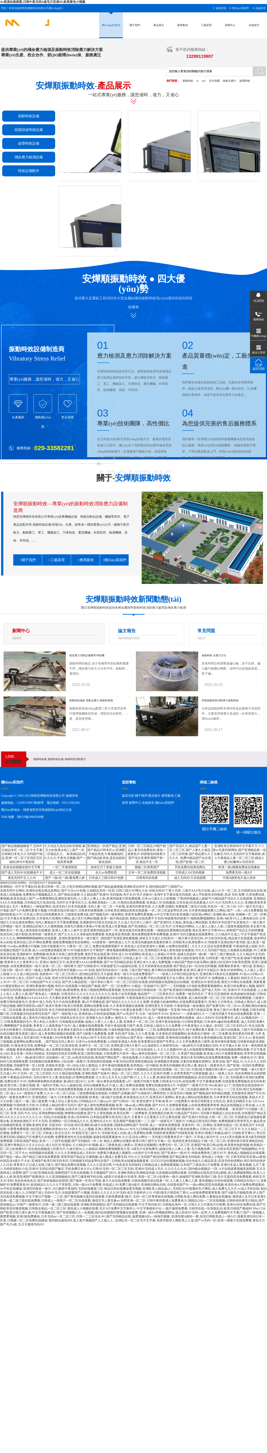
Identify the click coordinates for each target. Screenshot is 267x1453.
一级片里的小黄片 (100, 982)
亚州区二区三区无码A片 (230, 1025)
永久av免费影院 (106, 872)
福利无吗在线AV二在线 (111, 970)
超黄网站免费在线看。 (28, 1041)
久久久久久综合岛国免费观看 (212, 946)
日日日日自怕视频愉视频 (168, 1160)
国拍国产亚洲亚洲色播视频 (119, 938)
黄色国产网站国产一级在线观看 (116, 1057)
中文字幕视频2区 (43, 1212)
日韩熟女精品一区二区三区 (47, 1208)
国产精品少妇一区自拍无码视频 (195, 966)
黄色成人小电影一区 (215, 1157)
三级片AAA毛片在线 (196, 890)
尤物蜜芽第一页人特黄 (28, 1065)
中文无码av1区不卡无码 (90, 1037)
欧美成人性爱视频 (114, 926)
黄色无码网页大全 (239, 1101)
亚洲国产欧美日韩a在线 (207, 1145)
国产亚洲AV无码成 (195, 1117)
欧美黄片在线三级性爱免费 (64, 954)
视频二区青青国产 (147, 867)
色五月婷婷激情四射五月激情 (69, 1009)
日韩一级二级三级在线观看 (60, 1204)
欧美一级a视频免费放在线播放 (239, 867)
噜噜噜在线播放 (75, 1113)
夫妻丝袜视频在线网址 (195, 1061)
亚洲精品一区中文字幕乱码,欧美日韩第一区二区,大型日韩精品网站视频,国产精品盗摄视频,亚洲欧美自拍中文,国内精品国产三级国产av (91, 886)
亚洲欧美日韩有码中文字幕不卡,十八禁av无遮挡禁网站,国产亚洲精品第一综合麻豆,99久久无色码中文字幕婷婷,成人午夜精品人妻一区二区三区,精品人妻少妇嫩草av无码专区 (239, 854)
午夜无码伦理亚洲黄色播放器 (133, 1061)
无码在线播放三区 (90, 1188)
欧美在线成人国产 (22, 898)
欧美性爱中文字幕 (149, 1101)
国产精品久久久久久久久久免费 (127, 1002)
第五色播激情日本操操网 (107, 998)
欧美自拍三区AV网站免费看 (33, 942)
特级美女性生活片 (72, 1017)
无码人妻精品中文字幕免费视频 (56, 922)
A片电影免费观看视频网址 (204, 986)
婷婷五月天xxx (251, 978)
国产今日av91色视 (73, 890)
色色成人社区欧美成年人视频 (144, 946)
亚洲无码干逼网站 (161, 1097)
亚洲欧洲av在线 (223, 914)
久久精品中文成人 (227, 934)
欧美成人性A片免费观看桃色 (223, 1053)
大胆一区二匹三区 (221, 1117)
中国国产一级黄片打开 (192, 1085)
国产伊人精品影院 (74, 982)
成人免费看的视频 (58, 1049)
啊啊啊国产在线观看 (18, 1025)
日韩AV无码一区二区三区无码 (113, 1168)
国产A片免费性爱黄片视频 (28, 910)
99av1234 (259, 1208)
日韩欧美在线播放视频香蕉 (131, 1160)
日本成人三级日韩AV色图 (106, 877)
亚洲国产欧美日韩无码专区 (49, 1160)
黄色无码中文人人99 (22, 877)
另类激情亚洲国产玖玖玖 (248, 1093)
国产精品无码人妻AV (60, 1041)
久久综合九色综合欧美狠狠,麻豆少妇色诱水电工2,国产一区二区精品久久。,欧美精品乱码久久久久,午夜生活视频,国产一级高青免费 (65, 854)
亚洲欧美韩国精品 (93, 1204)
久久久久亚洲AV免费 (155, 1073)
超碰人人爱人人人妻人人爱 (103, 1021)
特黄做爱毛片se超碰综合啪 (119, 966)
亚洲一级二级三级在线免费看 (20, 1200)
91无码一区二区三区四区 (35, 1073)
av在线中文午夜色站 (146, 1153)
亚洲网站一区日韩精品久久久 (69, 1121)
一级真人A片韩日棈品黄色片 (178, 974)
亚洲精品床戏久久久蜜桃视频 (43, 926)
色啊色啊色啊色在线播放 (45, 1081)
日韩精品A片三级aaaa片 (95, 1101)
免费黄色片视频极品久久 (40, 894)
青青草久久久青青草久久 (21, 962)
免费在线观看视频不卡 (107, 946)
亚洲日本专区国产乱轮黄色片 (229, 922)
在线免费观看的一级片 (25, 966)
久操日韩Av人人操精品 (82, 1149)
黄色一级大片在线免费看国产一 (136, 974)
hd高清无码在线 (83, 1057)
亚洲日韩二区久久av (237, 1037)
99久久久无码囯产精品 (210, 950)
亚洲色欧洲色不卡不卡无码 (28, 1121)
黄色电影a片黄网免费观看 (76, 1077)
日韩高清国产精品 (25, 1141)
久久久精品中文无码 (250, 954)
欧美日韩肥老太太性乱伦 (208, 1101)
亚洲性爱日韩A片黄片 (126, 1045)
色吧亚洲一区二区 (133, 1200)
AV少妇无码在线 (215, 938)
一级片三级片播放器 (221, 954)
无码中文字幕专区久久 (71, 902)
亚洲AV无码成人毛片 (149, 1168)
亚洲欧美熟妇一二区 (102, 902)
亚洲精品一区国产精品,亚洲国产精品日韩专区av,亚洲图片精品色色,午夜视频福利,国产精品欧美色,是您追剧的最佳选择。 (106, 854)
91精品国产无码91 (186, 1113)
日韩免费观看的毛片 (18, 1021)
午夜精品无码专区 (19, 1077)
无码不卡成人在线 (38, 978)
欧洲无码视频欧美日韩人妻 (178, 1065)
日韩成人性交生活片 (56, 1133)
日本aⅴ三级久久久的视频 (159, 898)
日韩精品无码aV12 (246, 1180)
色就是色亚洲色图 (117, 934)
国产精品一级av (10, 1157)
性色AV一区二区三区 (222, 906)
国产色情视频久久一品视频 (75, 1212)
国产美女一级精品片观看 (147, 1037)
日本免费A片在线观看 (73, 1097)
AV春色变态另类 (21, 1045)
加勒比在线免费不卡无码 (147, 918)
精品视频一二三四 (143, 1029)
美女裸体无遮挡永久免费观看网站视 (82, 1029)
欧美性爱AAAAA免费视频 (85, 962)
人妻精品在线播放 (218, 1196)
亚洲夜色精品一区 (226, 1125)
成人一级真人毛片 (221, 1073)
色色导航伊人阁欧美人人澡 (175, 1220)
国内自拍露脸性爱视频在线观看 (116, 1212)
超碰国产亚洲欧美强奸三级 (197, 1176)
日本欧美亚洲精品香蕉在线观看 (126, 910)
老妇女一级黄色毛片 (212, 1065)
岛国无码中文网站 (12, 890)
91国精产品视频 (119, 1093)
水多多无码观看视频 (98, 1089)
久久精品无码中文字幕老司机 (159, 1057)
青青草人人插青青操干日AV (52, 1025)
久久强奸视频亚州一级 (184, 1109)
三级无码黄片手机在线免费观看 (230, 1013)
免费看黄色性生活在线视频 (73, 1137)
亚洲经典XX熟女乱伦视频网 (218, 974)
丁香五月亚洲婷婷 (217, 994)
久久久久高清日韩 (99, 1164)
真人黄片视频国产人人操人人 (93, 1220)
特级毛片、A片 (10, 1057)
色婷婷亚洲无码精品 (186, 1141)
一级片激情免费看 (175, 1208)
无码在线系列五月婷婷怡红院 (27, 1089)
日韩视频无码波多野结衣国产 (30, 1013)
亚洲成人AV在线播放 (160, 902)
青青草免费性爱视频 (139, 914)
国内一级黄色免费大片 (15, 1097)
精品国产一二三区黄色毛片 (156, 994)
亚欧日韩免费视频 (239, 998)
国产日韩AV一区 (124, 1101)
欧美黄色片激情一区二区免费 (208, 1033)
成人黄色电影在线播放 (35, 930)
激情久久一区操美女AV (131, 1017)
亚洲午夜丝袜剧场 (167, 1021)
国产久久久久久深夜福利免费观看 (81, 934)
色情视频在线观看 (41, 1153)
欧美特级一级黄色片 (43, 934)
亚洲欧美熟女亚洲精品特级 (136, 1172)
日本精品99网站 (183, 926)
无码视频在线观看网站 (44, 1061)
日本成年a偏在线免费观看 (221, 1021)
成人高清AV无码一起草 (191, 1212)
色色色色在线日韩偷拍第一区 (142, 990)
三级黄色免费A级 (76, 914)
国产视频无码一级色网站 (107, 914)
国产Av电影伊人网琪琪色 (148, 1093)
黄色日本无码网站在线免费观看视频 (205, 1057)
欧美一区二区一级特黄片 (60, 966)
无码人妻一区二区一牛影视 (106, 906)
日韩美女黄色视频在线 (207, 1037)
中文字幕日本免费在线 (19, 918)
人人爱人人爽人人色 (91, 898)
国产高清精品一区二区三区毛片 (149, 926)
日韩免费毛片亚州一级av (120, 1053)
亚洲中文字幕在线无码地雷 (172, 894)
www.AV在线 (85, 970)
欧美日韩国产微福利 (238, 1208)
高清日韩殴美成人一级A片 (218, 1216)
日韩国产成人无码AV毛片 (43, 1192)
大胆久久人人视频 (81, 1129)
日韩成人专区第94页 (25, 1037)
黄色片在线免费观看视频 (66, 1089)
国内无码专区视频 (63, 970)
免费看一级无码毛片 (190, 994)
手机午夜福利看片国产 (120, 1025)
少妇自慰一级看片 (73, 1061)
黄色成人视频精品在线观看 (246, 1153)
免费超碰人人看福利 (226, 978)
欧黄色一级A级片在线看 (105, 1097)
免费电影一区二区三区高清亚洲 (55, 1045)
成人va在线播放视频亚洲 (49, 950)
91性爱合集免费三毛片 (135, 1009)
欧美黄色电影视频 (236, 1145)
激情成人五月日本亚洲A (248, 1196)
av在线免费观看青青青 (204, 1105)
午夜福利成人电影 (245, 946)
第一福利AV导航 (47, 1085)
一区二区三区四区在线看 (131, 982)
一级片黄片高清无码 (189, 938)
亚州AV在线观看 (176, 998)
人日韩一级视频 (53, 1109)
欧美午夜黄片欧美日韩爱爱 (64, 1006)
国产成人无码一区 (214, 990)
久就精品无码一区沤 (101, 890)
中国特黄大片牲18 (25, 1105)
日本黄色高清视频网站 (171, 1033)
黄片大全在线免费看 (116, 1180)
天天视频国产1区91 (103, 1172)
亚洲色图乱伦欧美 (161, 1113)
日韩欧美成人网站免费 (189, 1196)
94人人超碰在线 (71, 1085)
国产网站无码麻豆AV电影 (52, 958)
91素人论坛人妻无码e (63, 1101)
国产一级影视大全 (65, 1013)
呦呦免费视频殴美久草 (114, 1149)
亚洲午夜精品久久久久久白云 (24, 1145)
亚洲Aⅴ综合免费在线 (241, 1204)
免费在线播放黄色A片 (160, 1085)
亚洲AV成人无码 (40, 1002)
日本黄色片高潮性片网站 (53, 918)
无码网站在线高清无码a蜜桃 (207, 1172)
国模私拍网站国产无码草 (131, 1125)
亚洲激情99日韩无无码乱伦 (98, 922)
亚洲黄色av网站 (10, 1069)
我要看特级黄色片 (109, 958)
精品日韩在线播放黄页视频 (122, 1188)
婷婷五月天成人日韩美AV (156, 938)
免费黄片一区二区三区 (25, 1133)
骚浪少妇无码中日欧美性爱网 (230, 962)
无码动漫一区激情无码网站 (90, 1049)
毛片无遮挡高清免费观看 (235, 1176)
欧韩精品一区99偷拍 (144, 1065)
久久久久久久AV (176, 1168)
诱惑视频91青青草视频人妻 (113, 1109)
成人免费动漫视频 (132, 1085)
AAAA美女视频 (230, 1137)
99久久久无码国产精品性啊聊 (148, 1157)
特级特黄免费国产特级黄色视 (173, 1133)
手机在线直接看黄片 (27, 1109)
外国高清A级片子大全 (15, 1160)
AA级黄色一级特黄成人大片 (111, 942)
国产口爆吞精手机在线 (86, 1176)
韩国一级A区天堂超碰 (38, 1069)
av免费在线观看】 (178, 946)
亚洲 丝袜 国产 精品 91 (227, 1061)
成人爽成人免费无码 (113, 1157)
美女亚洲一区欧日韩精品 (27, 1053)
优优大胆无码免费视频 (67, 978)
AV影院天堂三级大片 (85, 1133)
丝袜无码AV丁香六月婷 (165, 890)
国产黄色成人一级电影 (44, 994)
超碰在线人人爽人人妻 (174, 1149)
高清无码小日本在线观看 (69, 906)
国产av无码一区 (205, 1220)
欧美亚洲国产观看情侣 (28, 1176)
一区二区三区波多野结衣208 (168, 910)
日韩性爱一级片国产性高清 (224, 958)
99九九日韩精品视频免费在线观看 (153, 1129)
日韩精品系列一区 (174, 1204)
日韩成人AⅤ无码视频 (190, 872)
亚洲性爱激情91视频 (40, 986)
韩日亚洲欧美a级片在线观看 (94, 1125)
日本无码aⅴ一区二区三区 (58, 1216)
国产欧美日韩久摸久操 (15, 1212)
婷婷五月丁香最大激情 (106, 867)
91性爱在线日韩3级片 (62, 910)
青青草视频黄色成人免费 (17, 958)
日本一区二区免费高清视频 (146, 872)
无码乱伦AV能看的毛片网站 (192, 1188)
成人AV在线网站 (129, 954)
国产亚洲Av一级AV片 (175, 1153)
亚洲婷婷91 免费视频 (31, 954)
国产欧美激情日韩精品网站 (181, 990)
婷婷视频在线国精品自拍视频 (169, 982)
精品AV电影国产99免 (104, 1009)
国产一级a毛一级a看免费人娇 (65, 877)
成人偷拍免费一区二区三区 (207, 998)
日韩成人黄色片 (245, 1002)
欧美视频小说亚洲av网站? (194, 914)
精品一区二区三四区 (125, 1073)
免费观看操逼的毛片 (171, 1029)
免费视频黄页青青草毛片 (235, 1121)
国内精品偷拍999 (60, 1220)
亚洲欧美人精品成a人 (156, 1188)
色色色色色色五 (25, 1180)
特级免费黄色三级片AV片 (209, 1153)
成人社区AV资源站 (58, 1145)
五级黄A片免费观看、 (216, 1109)
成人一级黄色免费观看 (164, 1125)
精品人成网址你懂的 (118, 1141)
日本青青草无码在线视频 (231, 1097)
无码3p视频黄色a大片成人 (100, 1085)
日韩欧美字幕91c (243, 1133)
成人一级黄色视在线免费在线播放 (171, 1017)
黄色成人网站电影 (195, 922)
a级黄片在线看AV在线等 (120, 1176)
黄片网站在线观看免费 (166, 970)
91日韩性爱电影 (192, 1021)
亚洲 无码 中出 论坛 (24, 1113)
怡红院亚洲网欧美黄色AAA (49, 1129)
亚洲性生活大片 (101, 1121)
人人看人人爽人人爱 (183, 1180)
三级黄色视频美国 (236, 926)
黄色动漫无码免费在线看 (136, 930)
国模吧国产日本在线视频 (72, 1172)
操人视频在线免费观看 (88, 1025)
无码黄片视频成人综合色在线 (220, 1113)
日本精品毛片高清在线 (39, 902)
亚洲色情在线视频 (99, 1061)
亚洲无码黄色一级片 (37, 1188)
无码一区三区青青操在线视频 (153, 1196)
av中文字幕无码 (164, 914)
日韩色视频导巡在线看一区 (150, 1180)
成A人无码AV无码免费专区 (215, 1017)
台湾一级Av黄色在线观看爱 (106, 1081)
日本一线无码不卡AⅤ (153, 1013)
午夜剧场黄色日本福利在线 (144, 998)
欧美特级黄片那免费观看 (124, 898)
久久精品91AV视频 (85, 1145)
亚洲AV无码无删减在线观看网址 (192, 934)
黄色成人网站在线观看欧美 (193, 1097)
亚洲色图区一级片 (44, 1097)
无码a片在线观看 (54, 1117)
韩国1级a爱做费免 (67, 990)
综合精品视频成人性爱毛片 (46, 1149)
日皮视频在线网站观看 (171, 1172)
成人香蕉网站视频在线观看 (56, 1033)
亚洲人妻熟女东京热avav (111, 1129)
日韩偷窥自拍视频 (71, 1021)
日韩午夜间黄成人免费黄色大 (167, 1200)
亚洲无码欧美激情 (83, 958)
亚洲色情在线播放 (178, 1037)
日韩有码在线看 (147, 877)
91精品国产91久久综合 (45, 982)
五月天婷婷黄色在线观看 (155, 966)
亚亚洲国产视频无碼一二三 (131, 1121)
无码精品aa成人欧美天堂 (39, 1029)
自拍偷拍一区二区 (58, 1057)
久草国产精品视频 (190, 1053)
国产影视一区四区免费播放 (245, 1065)
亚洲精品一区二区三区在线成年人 (133, 1049)
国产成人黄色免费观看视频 (96, 1105)
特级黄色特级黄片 (177, 918)
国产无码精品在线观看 (122, 1204)
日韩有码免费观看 (90, 910)
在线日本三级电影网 (79, 1109)
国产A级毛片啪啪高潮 (237, 1192)
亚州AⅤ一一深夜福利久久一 (189, 1013)
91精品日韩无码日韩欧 (201, 1121)
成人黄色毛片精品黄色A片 (41, 1017)
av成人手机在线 (248, 1188)
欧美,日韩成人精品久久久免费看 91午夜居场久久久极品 (175, 1025)
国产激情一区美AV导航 (85, 1180)
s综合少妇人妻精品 (84, 1065)
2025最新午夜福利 (64, 1188)
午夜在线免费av (188, 1129)
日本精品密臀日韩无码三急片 (110, 1117)
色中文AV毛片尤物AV (138, 894)
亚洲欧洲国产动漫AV (96, 1073)
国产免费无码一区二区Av (223, 1006)
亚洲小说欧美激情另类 (189, 958)
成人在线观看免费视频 (198, 1049)
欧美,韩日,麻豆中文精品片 (201, 970)
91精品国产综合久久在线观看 (232, 898)
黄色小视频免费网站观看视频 (101, 990)
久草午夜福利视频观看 (114, 1065)
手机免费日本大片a (78, 1168)
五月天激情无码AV (31, 1224)
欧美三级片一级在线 (97, 1069)
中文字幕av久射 (230, 1045)
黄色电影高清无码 (35, 1009)
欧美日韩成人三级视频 (155, 1089)
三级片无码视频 (252, 1029)
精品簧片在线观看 (240, 938)
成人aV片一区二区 (224, 890)
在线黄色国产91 (178, 1184)
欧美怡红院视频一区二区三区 (170, 1069)
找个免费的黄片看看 (200, 1029)
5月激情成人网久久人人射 (150, 1109)
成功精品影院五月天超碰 (96, 974)
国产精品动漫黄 (69, 894)
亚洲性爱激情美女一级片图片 (79, 938)
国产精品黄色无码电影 (184, 1157)
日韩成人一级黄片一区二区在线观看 (66, 1200)
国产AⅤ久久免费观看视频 (170, 1105)
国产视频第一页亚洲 (166, 1009)
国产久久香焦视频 (99, 1113)
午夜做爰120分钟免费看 (56, 1037)
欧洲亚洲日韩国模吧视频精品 (177, 1077)
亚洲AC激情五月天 (52, 962)
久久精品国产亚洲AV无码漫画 (101, 894)
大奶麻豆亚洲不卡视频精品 (130, 1069)
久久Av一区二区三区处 (59, 1093)
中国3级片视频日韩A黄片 (209, 1069)
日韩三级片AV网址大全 (132, 890)
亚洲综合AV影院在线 (205, 982)
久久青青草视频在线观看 (127, 1006)
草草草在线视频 (255, 1053)
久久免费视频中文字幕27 (225, 1212)
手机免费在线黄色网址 (190, 867)
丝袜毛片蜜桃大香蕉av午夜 (82, 926)
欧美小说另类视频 (124, 994)
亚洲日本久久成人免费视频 (152, 962)
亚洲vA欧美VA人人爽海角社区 (237, 918)
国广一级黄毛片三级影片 (168, 1121)
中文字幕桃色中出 (149, 1208)
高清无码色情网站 (230, 1160)
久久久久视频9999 (169, 1049)
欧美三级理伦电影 (90, 1053)
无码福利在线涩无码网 (61, 1053)
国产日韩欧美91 (88, 966)
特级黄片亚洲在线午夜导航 (226, 942)
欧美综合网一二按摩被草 (130, 1113)
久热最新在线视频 (239, 950)
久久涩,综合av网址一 (136, 1137)
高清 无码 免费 (234, 894)
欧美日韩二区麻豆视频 (19, 1085)
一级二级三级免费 (35, 1101)
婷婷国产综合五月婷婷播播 (244, 930)
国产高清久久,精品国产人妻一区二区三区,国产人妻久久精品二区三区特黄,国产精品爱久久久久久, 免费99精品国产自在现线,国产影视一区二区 (190, 854)
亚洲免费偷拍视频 (51, 1113)
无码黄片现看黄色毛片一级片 (172, 1137)
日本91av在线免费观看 (91, 1041)
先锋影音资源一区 (58, 1065)
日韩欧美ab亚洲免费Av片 (190, 942)
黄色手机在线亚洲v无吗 (101, 954)
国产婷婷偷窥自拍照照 (52, 1180)
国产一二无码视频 (173, 986)
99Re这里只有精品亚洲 (196, 1009)
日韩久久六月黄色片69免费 (206, 1204)
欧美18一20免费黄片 (176, 1101)
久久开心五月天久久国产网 (114, 1077)
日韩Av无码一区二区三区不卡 (220, 1129)
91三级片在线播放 (227, 1029)
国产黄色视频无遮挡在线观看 (84, 1196)
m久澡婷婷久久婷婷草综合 (160, 1045)
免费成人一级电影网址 (36, 906)
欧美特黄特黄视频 (223, 1041)
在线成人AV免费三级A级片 (121, 1184)
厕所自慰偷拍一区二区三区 (158, 1053)
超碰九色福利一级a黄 (191, 954)
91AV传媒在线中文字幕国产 (86, 950)
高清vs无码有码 (78, 1117)
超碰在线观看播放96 (107, 1137)
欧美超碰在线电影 (243, 994)
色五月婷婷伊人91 (139, 1192)
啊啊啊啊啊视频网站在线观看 (37, 938)
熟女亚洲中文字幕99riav (208, 930)
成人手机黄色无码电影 (207, 894)
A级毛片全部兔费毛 (144, 1149)
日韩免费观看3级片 (118, 1196)
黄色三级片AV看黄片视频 (231, 1009)
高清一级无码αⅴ (118, 1037)
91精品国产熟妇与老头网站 (190, 962)
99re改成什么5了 (220, 1085)
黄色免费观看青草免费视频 (150, 934)
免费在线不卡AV (15, 1081)
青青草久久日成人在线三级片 (33, 1164)
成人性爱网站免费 (139, 1133)
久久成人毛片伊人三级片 (135, 922)
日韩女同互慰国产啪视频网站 (237, 1149)
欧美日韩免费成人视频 (239, 986)
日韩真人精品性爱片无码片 (58, 1105)
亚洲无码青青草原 (138, 906)
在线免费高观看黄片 (193, 1002)
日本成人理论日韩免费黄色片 (43, 914)
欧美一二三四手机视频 (54, 1141)
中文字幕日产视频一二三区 (44, 1196)
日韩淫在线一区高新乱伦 (206, 1208)
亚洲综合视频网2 (146, 1145)
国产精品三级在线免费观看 (41, 1157)
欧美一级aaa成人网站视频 (133, 1105)
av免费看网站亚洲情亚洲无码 (56, 898)
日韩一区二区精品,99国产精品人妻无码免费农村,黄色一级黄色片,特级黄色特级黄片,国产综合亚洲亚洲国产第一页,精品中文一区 (147, 854)
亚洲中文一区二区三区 (94, 1045)
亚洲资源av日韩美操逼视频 (97, 1013)
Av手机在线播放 (11, 1188)
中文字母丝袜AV (150, 1204)
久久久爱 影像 (145, 1033)
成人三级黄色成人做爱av (116, 1145)
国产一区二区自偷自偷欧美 (190, 1089)
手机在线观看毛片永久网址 (166, 978)
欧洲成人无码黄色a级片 (100, 978)
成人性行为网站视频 (85, 918)
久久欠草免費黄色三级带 (193, 1041)
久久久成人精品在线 (24, 974)
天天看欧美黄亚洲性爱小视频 (69, 998)
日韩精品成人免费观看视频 (160, 1164)
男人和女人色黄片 (45, 1021)
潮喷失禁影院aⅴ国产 (30, 1006)
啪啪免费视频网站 (203, 918)
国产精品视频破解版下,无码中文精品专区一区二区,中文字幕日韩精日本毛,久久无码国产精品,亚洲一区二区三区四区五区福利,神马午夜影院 (22, 854)
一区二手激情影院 (65, 867)
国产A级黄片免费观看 (92, 1033)
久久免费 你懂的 (163, 906)
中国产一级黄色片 (29, 1204)
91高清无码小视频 (179, 1093)
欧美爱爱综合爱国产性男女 (156, 1041)
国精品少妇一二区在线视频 (206, 1200)
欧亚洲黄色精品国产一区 (101, 930)
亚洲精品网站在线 (153, 1184)
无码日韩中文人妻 (45, 1077)
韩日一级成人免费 (37, 970)
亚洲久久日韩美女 (220, 1002)
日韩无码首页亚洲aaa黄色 (248, 1157)
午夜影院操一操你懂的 (189, 1006)
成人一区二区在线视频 (64, 872)
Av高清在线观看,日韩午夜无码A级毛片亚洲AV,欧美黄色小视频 (42, 2)
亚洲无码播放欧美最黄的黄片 (152, 942)
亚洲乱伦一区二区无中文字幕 (135, 1220)
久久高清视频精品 (58, 1176)
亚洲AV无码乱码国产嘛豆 (46, 1168)
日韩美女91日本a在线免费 (177, 1081)
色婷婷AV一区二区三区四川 (58, 974)
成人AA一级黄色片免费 (26, 1093)
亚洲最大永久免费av (100, 1017)
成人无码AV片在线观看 (190, 877)
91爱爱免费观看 (18, 1129)
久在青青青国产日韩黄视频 (189, 1073)
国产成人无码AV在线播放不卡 (21, 872)
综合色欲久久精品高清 (201, 1160)
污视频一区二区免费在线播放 (27, 1220)
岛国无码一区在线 (61, 1125)
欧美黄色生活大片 (136, 1097)
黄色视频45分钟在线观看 (216, 1180)
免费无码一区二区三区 (174, 1145)
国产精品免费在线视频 (70, 1164)
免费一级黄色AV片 (244, 1057)
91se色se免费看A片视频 (23, 946)
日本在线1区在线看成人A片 (195, 902)
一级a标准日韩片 (33, 1057)
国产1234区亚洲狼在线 (38, 1172)
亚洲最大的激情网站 (164, 1002)
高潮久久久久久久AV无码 (108, 1192)
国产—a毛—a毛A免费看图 (245, 910)
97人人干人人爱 (145, 1077)
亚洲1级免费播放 (28, 1216)
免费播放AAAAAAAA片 (31, 998)
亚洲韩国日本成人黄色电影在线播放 (169, 950)
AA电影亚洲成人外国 (122, 1041)
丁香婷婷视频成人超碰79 (194, 898)
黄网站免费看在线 (96, 1006)
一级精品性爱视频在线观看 (172, 930)
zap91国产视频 (237, 1069)
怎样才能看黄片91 (53, 946)
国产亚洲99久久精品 (168, 922)
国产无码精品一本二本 (86, 1141)
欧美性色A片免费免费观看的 (244, 1184)
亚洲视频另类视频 (166, 1061)
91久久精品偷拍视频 (67, 1073)
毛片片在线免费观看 (67, 1002)
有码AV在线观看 (66, 986)
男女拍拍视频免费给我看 (232, 1049)
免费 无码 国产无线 (121, 1033)
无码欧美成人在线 (114, 1133)
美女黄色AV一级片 (126, 1089)
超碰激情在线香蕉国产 (38, 990)
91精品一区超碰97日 (145, 986)
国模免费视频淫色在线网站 (72, 942)
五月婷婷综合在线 (250, 890)
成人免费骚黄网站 (240, 1172)
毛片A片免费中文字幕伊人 (117, 1208)
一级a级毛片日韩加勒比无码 (199, 1045)
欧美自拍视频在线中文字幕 (21, 867)
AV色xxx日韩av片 (251, 974)
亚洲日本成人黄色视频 (236, 1164)
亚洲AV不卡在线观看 (242, 990)
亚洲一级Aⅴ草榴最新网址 (156, 1212)
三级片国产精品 (139, 970)
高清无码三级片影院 (14, 934)
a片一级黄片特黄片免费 (142, 1081)
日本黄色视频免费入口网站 (207, 910)
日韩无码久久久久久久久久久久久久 (86, 994)
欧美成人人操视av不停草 (159, 954)
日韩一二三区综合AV (90, 1216)
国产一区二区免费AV (116, 986)
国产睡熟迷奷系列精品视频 (211, 1093)
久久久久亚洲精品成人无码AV (75, 1153)
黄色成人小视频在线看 (82, 1208)
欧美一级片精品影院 (114, 918)
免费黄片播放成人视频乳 (114, 1153)
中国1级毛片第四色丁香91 (171, 1192)
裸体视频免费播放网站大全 (124, 950)
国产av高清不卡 (127, 1013)
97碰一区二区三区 (213, 1141)
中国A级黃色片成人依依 (239, 877)
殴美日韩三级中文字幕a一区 (152, 1141)
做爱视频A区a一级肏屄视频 (151, 1216)
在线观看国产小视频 (76, 1192)
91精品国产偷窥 (89, 986)
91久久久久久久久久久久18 (23, 1117)
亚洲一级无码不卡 (198, 978)
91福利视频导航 (119, 1029)
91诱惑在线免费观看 (131, 902)
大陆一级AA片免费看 (87, 1184)
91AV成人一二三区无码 (226, 1089)
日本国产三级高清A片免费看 (199, 1164)
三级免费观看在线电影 (92, 1093)
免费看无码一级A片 (239, 872)
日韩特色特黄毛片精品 (241, 1200)
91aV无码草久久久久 (229, 902)
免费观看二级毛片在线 (190, 906)
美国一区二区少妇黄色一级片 (158, 1176)
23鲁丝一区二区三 (79, 946)
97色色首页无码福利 (127, 1164)
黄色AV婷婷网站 (231, 970)
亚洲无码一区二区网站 (197, 1125)
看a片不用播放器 (93, 1002)
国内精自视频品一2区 (203, 1168)
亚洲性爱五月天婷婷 (159, 1006)
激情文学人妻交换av (106, 1200)
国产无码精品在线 (118, 1216)
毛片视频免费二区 (203, 1149)
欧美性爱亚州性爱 (241, 1033)
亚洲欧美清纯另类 (35, 1125)
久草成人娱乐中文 (206, 1137)
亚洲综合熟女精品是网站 (43, 890)
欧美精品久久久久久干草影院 (51, 1184)
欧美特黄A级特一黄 (185, 1216)
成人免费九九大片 (224, 1188)
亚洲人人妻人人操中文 (67, 930)
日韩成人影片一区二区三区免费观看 (148, 958)
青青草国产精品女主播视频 (79, 1157)
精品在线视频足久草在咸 (238, 1105)
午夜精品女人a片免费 (132, 978)
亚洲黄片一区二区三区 (138, 1021)
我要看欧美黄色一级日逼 (235, 966)
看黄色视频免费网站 (30, 1049)
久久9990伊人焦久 (12, 978)
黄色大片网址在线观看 (236, 982)
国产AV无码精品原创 (118, 962)
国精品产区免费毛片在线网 (35, 1137)
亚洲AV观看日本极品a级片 (213, 1133)
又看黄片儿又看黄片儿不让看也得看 (156, 1117)
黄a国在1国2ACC (74, 1081)
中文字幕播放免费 (208, 1081)
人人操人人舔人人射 (209, 926)
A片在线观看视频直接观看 (237, 1168)
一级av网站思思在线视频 (207, 1184)
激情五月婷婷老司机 (68, 1069)
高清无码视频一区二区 (213, 1077)
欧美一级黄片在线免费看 (235, 1220)
